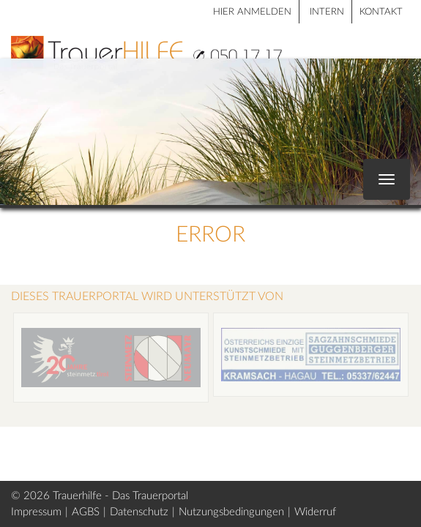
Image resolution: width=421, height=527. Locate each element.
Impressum (36, 512)
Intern (327, 12)
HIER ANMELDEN (252, 12)
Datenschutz (139, 512)
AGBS (86, 512)
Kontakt (381, 12)
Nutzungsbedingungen (231, 512)
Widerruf (315, 512)
